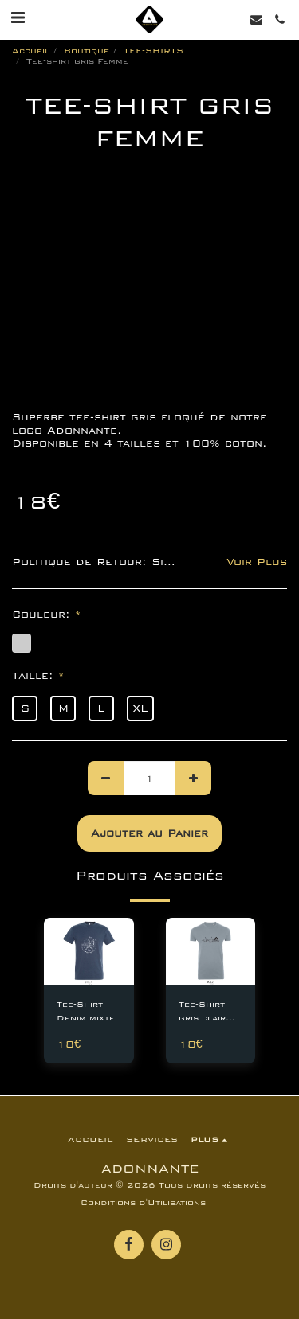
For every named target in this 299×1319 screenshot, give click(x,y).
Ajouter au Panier (149, 833)
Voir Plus (256, 562)
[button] (17, 19)
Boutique (86, 51)
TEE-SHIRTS (153, 51)
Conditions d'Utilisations (143, 1203)
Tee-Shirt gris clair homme (202, 1013)
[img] (89, 951)
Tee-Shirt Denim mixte (86, 1012)
